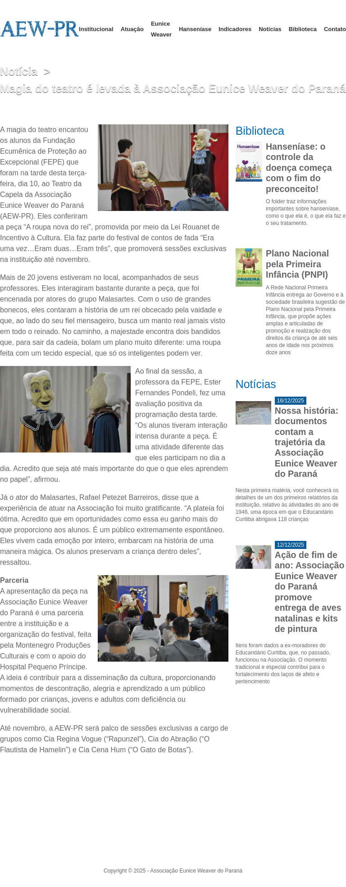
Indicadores (235, 29)
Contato (335, 29)
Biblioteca (303, 29)
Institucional (96, 29)
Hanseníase (195, 29)
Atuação (132, 29)
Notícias (270, 29)
